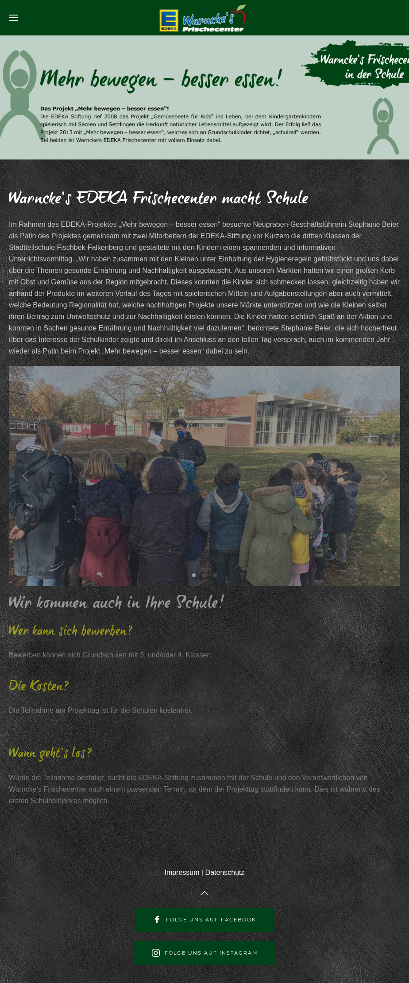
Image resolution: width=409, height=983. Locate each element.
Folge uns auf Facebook (204, 919)
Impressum (181, 872)
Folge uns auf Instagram (204, 952)
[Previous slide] (25, 475)
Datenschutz (225, 872)
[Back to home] (204, 17)
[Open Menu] (13, 17)
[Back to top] (204, 893)
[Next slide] (383, 475)
